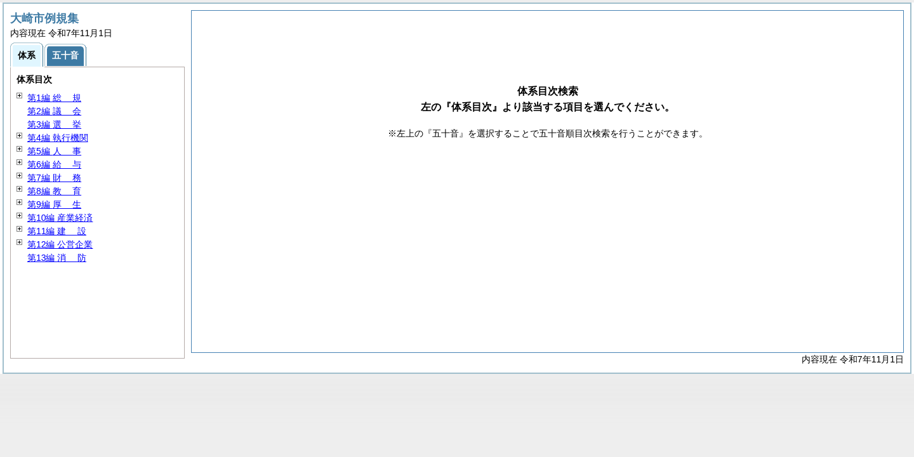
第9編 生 (54, 204)
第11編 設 (56, 231)
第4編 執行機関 (57, 138)
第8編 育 (54, 191)
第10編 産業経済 (60, 218)
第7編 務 (54, 178)
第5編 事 (54, 151)
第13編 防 (56, 258)
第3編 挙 (54, 124)
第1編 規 (54, 98)
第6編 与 (54, 164)
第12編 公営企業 (60, 244)
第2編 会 (54, 111)
